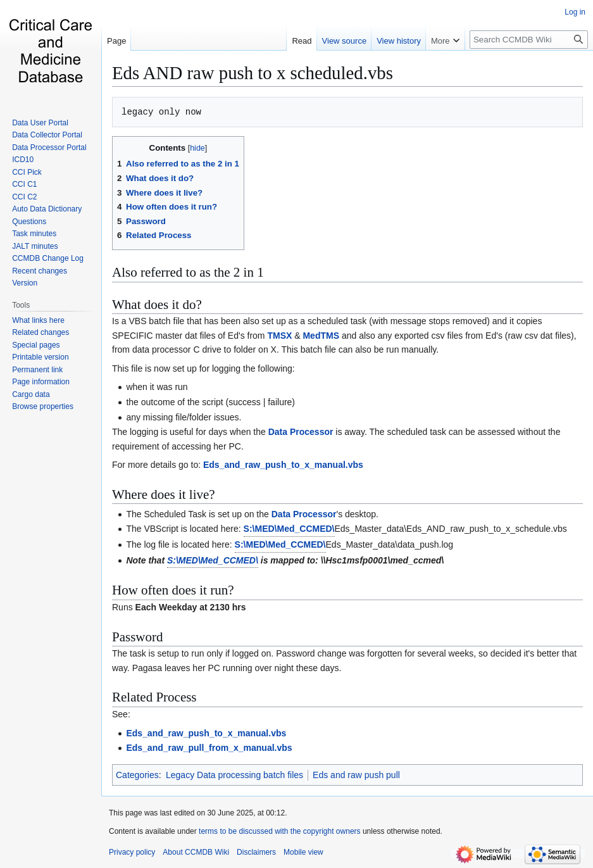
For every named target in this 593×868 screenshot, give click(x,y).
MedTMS (321, 335)
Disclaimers (256, 852)
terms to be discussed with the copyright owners (279, 831)
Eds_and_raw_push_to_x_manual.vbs (283, 465)
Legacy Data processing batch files (234, 775)
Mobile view (303, 852)
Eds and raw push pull (356, 775)
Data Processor (301, 432)
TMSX (279, 335)
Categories (137, 775)
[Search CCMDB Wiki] (529, 39)
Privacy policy (132, 852)
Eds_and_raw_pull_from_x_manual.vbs (209, 748)
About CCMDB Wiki (196, 852)
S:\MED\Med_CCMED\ (289, 529)
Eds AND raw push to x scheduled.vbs (252, 73)
